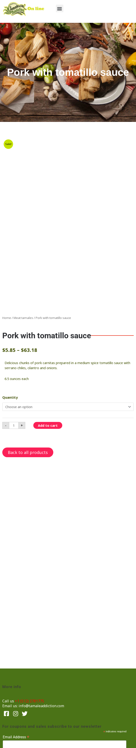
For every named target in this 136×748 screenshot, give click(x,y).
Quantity (10, 397)
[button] (59, 8)
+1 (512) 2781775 (29, 701)
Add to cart (48, 425)
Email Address (16, 737)
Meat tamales (23, 318)
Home (6, 318)
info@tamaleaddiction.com (41, 705)
